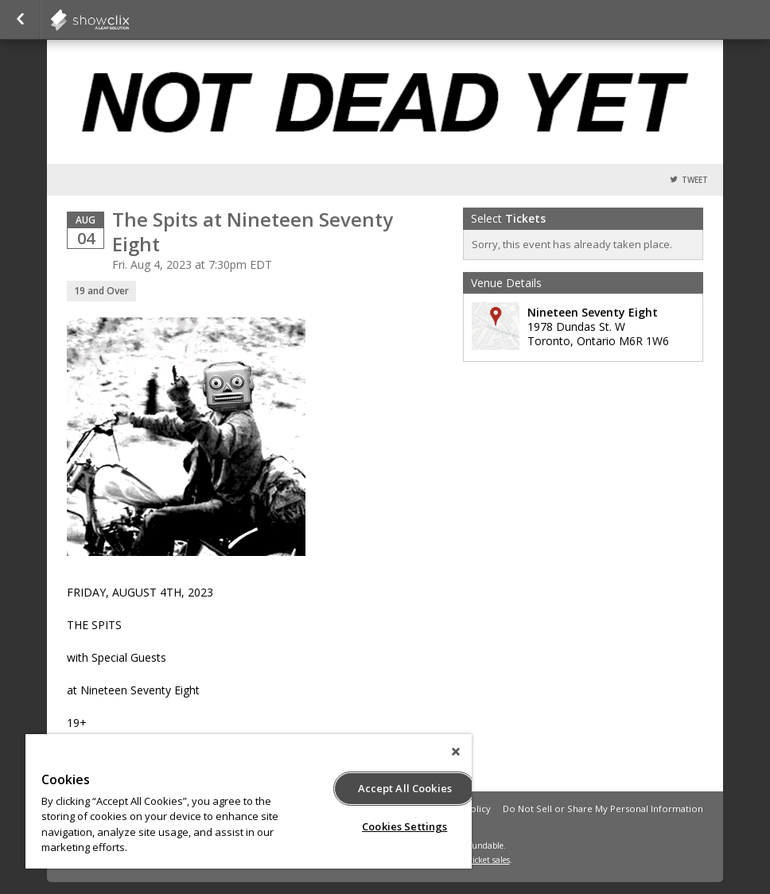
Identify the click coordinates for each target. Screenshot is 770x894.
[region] (248, 801)
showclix (128, 20)
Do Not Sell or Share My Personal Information (603, 808)
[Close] (456, 751)
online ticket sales (476, 859)
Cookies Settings (404, 826)
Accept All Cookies (405, 788)
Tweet (695, 180)
